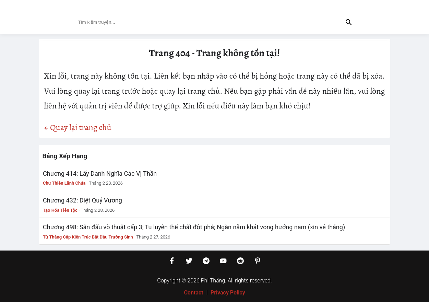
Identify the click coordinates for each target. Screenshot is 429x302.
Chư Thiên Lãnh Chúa (64, 183)
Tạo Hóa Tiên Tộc (60, 210)
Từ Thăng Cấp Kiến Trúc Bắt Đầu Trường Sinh (88, 237)
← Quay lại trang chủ (77, 127)
